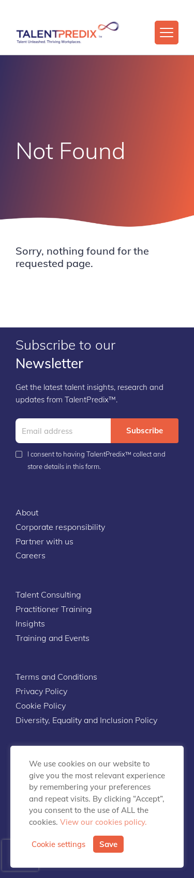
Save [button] (108, 844)
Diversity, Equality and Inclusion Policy (86, 720)
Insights (30, 623)
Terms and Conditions (56, 676)
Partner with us (44, 541)
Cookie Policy (41, 705)
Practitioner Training (54, 609)
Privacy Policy (41, 691)
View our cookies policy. (103, 822)
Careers (31, 555)
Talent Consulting (48, 594)
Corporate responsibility (60, 527)
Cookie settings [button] (58, 844)
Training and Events (52, 638)
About (27, 512)
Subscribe (144, 430)
